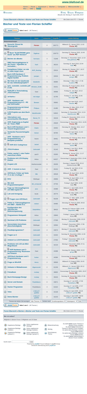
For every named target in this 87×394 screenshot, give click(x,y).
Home (25, 7)
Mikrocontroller (73, 7)
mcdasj (36, 272)
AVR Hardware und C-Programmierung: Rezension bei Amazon (19, 251)
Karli (36, 64)
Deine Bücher (13, 297)
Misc (25, 9)
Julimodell (36, 149)
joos (36, 189)
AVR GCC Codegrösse (18, 145)
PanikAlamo (36, 282)
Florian (36, 45)
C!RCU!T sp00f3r (37, 292)
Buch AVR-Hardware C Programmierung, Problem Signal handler (18, 76)
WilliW (72, 160)
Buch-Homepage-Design (17, 277)
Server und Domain (15, 282)
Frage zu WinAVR (14, 262)
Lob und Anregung (15, 194)
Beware (36, 102)
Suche (71, 13)
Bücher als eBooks (15, 59)
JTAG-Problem (13, 149)
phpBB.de (53, 345)
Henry (37, 262)
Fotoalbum (12, 272)
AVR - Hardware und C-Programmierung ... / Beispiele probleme (16, 138)
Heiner (36, 133)
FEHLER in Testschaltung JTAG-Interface (18, 92)
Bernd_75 (36, 118)
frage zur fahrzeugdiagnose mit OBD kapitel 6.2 (18, 189)
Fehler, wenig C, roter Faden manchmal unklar (19, 154)
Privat (33, 7)
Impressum (42, 7)
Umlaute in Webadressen (17, 267)
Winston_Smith (36, 87)
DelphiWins (36, 209)
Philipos (36, 108)
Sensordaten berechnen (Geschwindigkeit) (17, 225)
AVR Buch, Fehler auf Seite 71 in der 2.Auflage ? (18, 174)
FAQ (63, 13)
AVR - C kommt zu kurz (16, 169)
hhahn (36, 128)
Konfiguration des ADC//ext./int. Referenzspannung (15, 209)
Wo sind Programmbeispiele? (16, 184)
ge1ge (72, 252)
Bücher (52, 7)
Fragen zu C (12, 235)
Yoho (10, 292)
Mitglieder (79, 13)
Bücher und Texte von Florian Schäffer (41, 20)
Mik (36, 174)
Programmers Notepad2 (17, 215)
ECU (9, 179)
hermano (36, 58)
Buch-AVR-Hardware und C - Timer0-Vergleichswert (19, 128)
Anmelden (8, 13)
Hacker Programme (15, 287)
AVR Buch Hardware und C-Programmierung (18, 257)
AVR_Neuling (36, 70)
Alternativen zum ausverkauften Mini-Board (18, 118)
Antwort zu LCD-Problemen (18, 240)
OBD (31, 9)
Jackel (36, 144)
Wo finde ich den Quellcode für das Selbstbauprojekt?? (18, 82)
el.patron (72, 83)
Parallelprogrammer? (16, 230)
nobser (36, 203)
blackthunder (36, 113)
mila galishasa (72, 59)
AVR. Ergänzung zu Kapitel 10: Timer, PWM (18, 123)
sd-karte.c (11, 97)
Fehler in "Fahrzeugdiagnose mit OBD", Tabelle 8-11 (19, 204)
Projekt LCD (12, 164)
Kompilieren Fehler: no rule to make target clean (18, 70)
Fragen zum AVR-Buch (18, 199)
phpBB (37, 344)
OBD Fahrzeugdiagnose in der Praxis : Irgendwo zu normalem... (18, 64)
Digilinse (36, 53)
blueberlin (36, 82)
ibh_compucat (36, 184)
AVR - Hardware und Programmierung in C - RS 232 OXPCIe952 (18, 102)
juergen (36, 76)
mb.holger (36, 96)
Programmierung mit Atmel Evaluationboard (18, 108)
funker (36, 257)
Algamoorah (36, 267)
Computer (61, 7)
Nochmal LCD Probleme (17, 220)
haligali (72, 92)
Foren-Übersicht (10, 20)
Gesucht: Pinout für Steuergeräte (15, 45)
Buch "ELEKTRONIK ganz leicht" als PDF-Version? (19, 54)
